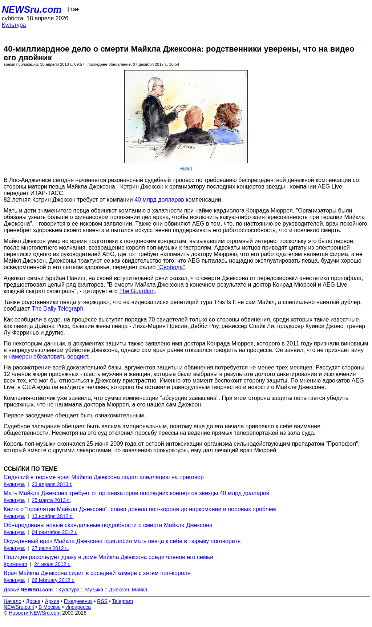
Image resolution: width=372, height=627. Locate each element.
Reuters (185, 168)
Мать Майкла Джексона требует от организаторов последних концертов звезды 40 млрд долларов (136, 493)
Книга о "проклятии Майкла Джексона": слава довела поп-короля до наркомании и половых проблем (140, 509)
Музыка (94, 589)
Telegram (122, 601)
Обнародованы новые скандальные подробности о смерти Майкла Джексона (108, 525)
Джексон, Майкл (128, 589)
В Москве (50, 607)
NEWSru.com (32, 9)
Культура (14, 25)
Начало (12, 601)
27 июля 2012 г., (50, 548)
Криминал (15, 564)
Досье (33, 601)
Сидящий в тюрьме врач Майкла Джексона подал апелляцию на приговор (104, 477)
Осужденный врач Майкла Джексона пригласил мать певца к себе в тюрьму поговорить (122, 541)
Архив (52, 601)
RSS (102, 601)
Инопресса (78, 607)
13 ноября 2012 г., (53, 516)
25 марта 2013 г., (51, 500)
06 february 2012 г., (54, 580)
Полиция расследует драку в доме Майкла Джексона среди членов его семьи (108, 557)
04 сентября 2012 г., (55, 532)
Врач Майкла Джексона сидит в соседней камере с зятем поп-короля (97, 573)
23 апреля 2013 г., (53, 484)
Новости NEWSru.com (35, 613)
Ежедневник (78, 601)
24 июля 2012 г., (53, 564)
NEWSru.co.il (19, 607)
